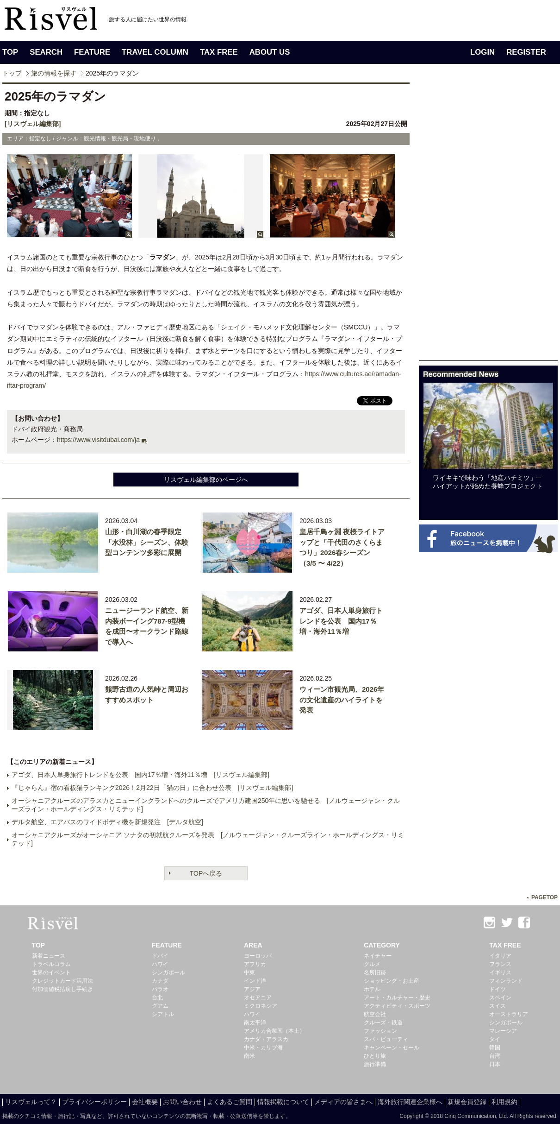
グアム (160, 1006)
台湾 (494, 1056)
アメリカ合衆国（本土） (274, 1031)
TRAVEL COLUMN (155, 52)
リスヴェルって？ (31, 1101)
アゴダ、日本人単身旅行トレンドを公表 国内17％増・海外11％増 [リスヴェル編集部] (140, 774)
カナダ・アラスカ (266, 1039)
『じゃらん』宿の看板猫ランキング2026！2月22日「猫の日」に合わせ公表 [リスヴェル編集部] (152, 787)
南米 (249, 1056)
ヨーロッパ (258, 956)
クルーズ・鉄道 (383, 1022)
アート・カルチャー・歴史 (397, 997)
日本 (494, 1064)
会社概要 (145, 1101)
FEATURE (92, 52)
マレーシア (503, 1031)
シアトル (163, 1014)
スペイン (500, 997)
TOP (10, 52)
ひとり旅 (375, 1056)
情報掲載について (283, 1101)
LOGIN (482, 52)
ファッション (380, 1031)
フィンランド (506, 981)
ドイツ (497, 989)
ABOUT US (269, 52)
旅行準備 (375, 1064)
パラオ (160, 989)
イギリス (500, 972)
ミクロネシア (260, 1006)
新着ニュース (48, 956)
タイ (494, 1039)
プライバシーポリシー (94, 1101)
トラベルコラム (51, 964)
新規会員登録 (467, 1101)
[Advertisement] (488, 221)
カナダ (160, 981)
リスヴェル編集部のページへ (206, 479)
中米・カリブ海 (263, 1047)
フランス (500, 964)
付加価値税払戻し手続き (62, 989)
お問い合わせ (182, 1101)
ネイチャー (378, 956)
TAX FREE (219, 52)
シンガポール (168, 972)
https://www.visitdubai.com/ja (98, 439)
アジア (252, 989)
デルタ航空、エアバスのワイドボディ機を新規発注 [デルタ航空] (107, 822)
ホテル (372, 989)
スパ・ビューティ (386, 1039)
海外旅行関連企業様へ (410, 1101)
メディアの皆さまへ (343, 1101)
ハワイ (160, 964)
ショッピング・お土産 (391, 981)
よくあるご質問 (229, 1101)
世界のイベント (51, 972)
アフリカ (255, 964)
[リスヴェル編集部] (33, 123)
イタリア (500, 956)
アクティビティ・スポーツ (397, 1006)
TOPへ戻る (206, 873)
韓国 (494, 1047)
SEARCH (46, 52)
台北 (157, 997)
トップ (12, 73)
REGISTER (526, 52)
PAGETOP (544, 897)
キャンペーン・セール (391, 1047)
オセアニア (258, 997)
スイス (497, 1006)
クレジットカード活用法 (62, 981)
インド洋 (255, 981)
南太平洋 (255, 1022)
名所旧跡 (375, 972)
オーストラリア (508, 1014)
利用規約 (504, 1101)
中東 (249, 972)
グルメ (372, 964)
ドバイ (160, 956)
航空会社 (375, 1014)
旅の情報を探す (53, 73)
